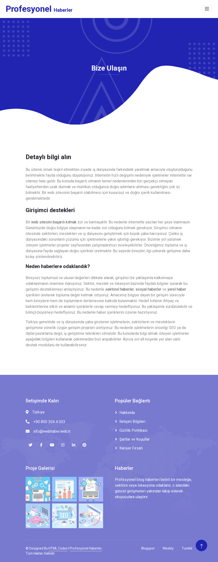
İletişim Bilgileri (132, 421)
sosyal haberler (148, 289)
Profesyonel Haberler (86, 548)
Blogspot (147, 548)
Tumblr (187, 548)
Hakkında (127, 413)
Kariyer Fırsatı (131, 448)
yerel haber (176, 289)
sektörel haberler (119, 289)
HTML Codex (58, 548)
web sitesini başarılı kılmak (54, 222)
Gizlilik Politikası (133, 430)
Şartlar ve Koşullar (134, 439)
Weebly (168, 548)
